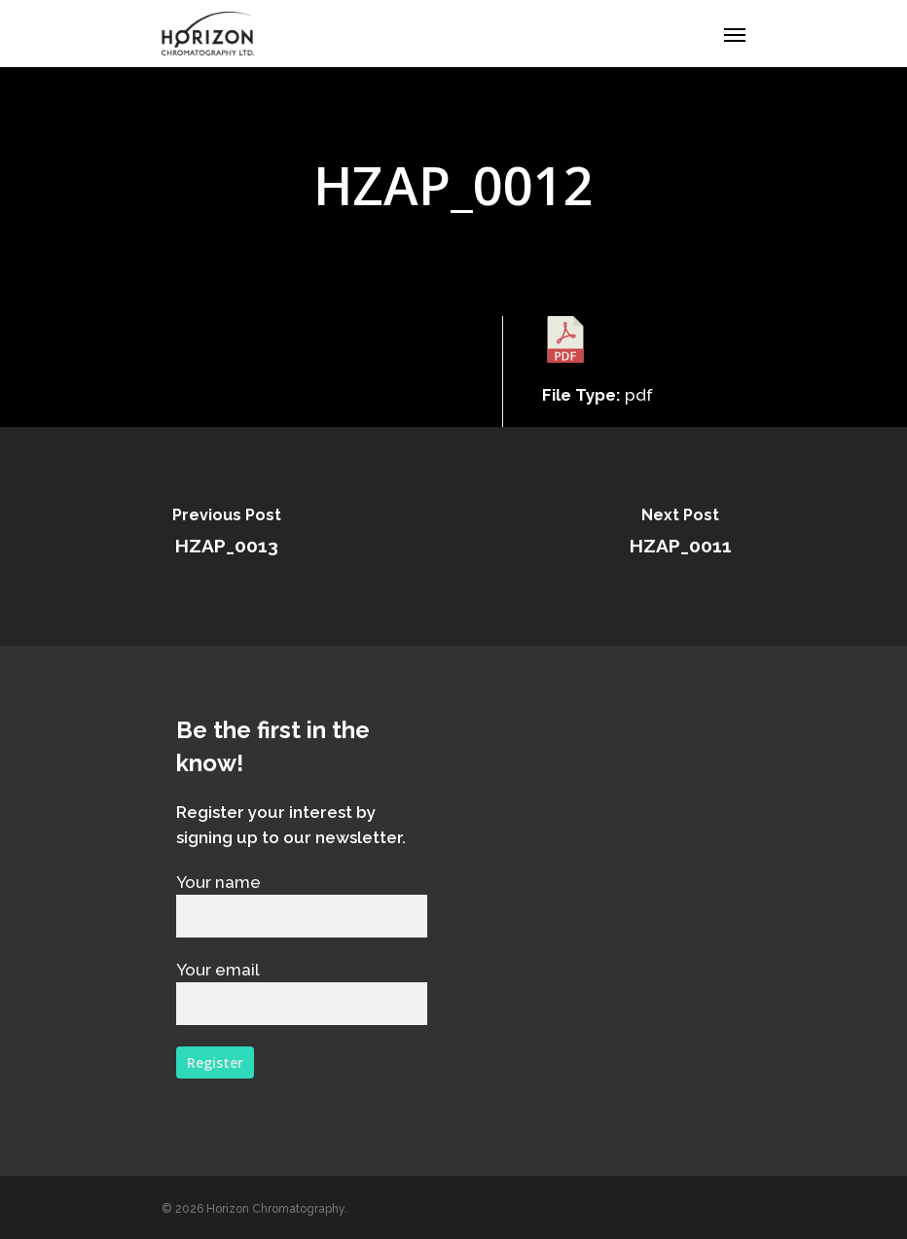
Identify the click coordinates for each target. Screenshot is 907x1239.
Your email (301, 992)
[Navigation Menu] (734, 34)
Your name (301, 905)
